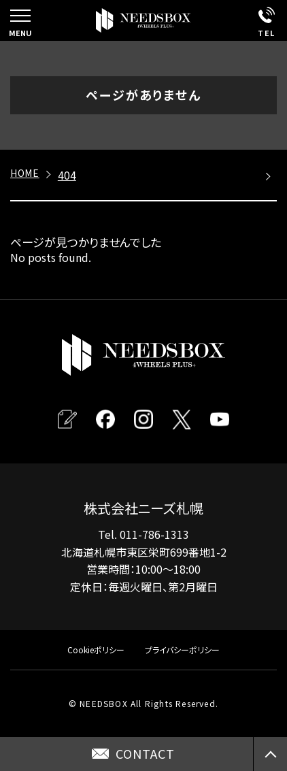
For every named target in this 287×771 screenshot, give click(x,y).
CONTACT (145, 753)
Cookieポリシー (95, 649)
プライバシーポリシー (182, 649)
